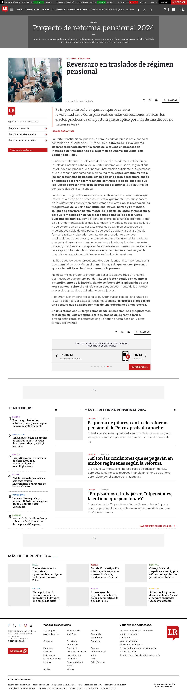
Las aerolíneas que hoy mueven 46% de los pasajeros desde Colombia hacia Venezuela (29, 502)
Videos (70, 669)
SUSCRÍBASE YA (140, 367)
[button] (56, 356)
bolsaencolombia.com (115, 685)
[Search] (165, 9)
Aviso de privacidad (129, 641)
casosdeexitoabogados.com (22, 688)
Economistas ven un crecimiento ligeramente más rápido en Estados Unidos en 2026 (47, 574)
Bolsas (15, 475)
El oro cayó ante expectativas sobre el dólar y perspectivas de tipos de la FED (104, 596)
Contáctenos (126, 637)
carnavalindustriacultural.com (52, 688)
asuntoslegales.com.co (19, 685)
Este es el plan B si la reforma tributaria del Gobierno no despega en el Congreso (29, 521)
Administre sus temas (20, 150)
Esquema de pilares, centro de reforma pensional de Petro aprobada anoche (128, 425)
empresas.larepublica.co (64, 685)
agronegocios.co (41, 685)
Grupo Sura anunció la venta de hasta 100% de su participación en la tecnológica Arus (29, 462)
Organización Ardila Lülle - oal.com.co (164, 685)
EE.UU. (35, 565)
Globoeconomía (99, 651)
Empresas (48, 648)
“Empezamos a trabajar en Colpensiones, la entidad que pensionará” (130, 496)
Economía (96, 641)
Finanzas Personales (76, 651)
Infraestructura (74, 655)
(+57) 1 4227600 (16, 641)
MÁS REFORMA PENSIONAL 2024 (156, 526)
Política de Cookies (129, 651)
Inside (93, 655)
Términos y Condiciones (131, 644)
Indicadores (49, 655)
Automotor (18, 434)
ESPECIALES (33, 9)
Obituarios (72, 658)
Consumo (48, 641)
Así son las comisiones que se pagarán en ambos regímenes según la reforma (130, 461)
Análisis (94, 630)
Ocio (93, 658)
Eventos (94, 648)
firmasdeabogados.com (90, 685)
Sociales (47, 669)
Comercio (154, 589)
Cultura (36, 589)
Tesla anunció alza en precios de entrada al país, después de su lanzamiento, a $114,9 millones (29, 442)
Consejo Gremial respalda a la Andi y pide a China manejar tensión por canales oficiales (164, 573)
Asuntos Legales (51, 634)
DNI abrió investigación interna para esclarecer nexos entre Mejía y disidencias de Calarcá (105, 573)
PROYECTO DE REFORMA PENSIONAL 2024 (65, 9)
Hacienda (16, 515)
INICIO (20, 9)
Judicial (94, 565)
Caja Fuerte (72, 634)
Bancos (16, 417)
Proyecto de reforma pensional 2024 (93, 28)
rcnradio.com (91, 688)
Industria (154, 565)
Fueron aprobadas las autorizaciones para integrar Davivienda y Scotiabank (29, 423)
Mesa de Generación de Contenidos (137, 630)
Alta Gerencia (73, 630)
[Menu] (12, 9)
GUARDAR (170, 100)
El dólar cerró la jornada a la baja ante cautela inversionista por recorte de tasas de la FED (29, 482)
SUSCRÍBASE (179, 2)
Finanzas (47, 651)
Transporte (18, 495)
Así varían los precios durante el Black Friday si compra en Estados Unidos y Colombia (163, 596)
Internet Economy (51, 658)
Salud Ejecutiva (98, 662)
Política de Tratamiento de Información (138, 648)
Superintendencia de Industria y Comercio (140, 655)
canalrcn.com (75, 688)
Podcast (47, 662)
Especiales (72, 648)
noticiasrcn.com (108, 688)
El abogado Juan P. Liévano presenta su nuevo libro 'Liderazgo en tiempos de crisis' (45, 596)
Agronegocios (50, 630)
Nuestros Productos (129, 634)
